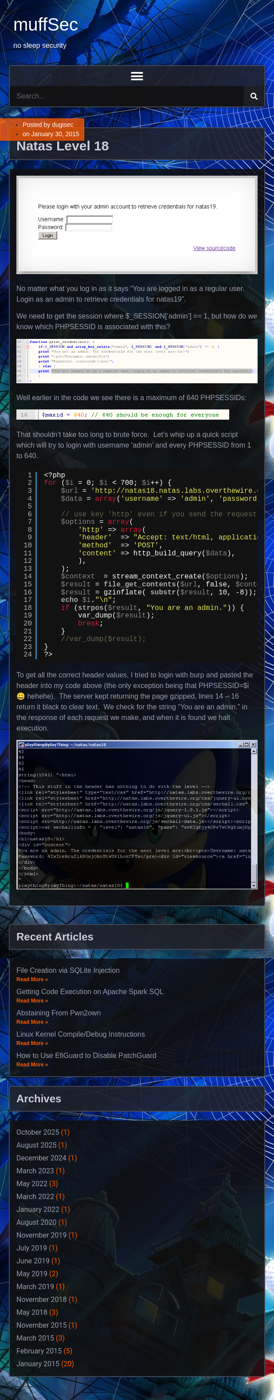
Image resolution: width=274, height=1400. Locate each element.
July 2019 (31, 1248)
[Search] (254, 96)
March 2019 (35, 1286)
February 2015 (39, 1351)
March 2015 (35, 1338)
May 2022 (31, 1184)
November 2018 (41, 1299)
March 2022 (35, 1196)
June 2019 (33, 1261)
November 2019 (41, 1235)
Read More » (32, 979)
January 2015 (37, 1364)
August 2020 (36, 1222)
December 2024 (41, 1158)
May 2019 (31, 1274)
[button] (137, 76)
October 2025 (37, 1132)
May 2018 (31, 1312)
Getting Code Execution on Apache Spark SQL (90, 991)
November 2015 (41, 1325)
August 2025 (36, 1145)
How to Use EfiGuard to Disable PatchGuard (86, 1055)
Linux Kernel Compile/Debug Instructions (80, 1034)
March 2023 (35, 1171)
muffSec (45, 24)
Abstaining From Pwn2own (58, 1013)
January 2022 (37, 1209)
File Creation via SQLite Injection (68, 970)
